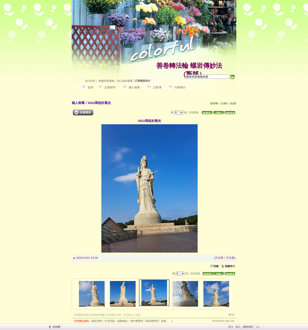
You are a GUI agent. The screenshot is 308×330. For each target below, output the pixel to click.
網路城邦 (228, 2)
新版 (192, 74)
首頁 (90, 87)
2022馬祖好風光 (99, 103)
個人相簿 (134, 87)
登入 (230, 326)
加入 (238, 326)
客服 (163, 321)
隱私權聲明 (152, 321)
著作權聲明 (136, 321)
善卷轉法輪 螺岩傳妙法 (189, 65)
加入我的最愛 (125, 80)
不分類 (219, 257)
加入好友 (90, 80)
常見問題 (110, 321)
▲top (231, 314)
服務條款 (122, 321)
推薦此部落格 (106, 80)
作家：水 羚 (192, 72)
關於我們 (97, 321)
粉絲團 (56, 326)
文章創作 (110, 87)
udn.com (229, 320)
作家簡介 (180, 87)
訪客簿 (157, 87)
